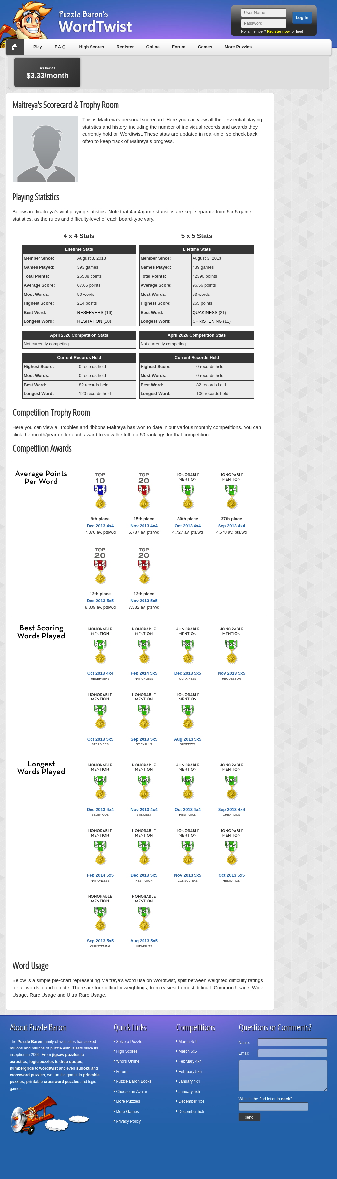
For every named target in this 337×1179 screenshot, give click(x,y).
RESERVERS (90, 312)
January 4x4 (189, 1081)
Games (205, 46)
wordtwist (48, 1068)
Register (125, 46)
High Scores (91, 46)
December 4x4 (191, 1101)
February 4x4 (190, 1061)
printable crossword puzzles (52, 1081)
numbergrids (22, 1068)
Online (152, 46)
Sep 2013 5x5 (144, 739)
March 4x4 (188, 1041)
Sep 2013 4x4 (231, 525)
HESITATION (89, 321)
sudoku (83, 1068)
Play (37, 46)
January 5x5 (189, 1091)
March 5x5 (188, 1051)
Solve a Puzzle (129, 1041)
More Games (127, 1111)
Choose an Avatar (131, 1091)
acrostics (18, 1061)
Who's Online (128, 1061)
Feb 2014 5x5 (144, 673)
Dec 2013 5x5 (100, 600)
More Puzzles (238, 46)
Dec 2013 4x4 (100, 525)
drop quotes (70, 1061)
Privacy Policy (128, 1121)
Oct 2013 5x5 (100, 739)
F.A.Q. (61, 46)
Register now (278, 31)
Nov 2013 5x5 (143, 600)
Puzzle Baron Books (134, 1081)
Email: (244, 1053)
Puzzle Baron (30, 1041)
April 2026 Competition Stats (79, 335)
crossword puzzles (27, 1075)
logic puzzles (41, 1061)
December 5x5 (191, 1111)
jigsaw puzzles (65, 1054)
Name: (244, 1042)
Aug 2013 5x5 (187, 739)
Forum (178, 46)
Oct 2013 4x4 (188, 525)
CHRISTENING (207, 321)
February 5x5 (190, 1071)
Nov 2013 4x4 (143, 525)
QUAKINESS (205, 312)
